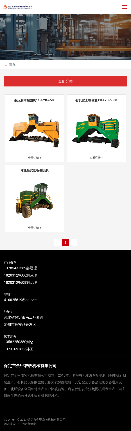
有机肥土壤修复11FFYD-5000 (96, 100)
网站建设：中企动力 (17, 424)
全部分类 (65, 81)
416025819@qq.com (20, 300)
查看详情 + (34, 157)
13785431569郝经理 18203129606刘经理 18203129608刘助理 (20, 275)
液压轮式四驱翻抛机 (34, 170)
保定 (33, 424)
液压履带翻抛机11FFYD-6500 (35, 100)
